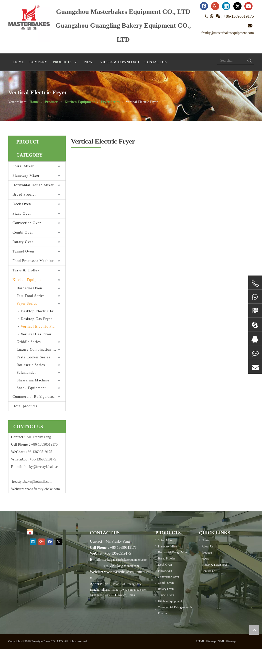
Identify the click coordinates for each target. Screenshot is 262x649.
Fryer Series (27, 303)
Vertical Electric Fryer (39, 326)
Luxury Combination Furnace (41, 349)
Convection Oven (27, 223)
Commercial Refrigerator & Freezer (39, 397)
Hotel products (25, 406)
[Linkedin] (226, 6)
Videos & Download (214, 565)
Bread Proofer (24, 194)
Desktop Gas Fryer (36, 319)
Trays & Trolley (26, 270)
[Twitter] (237, 6)
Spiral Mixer (23, 166)
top (254, 630)
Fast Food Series (31, 296)
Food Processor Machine (33, 261)
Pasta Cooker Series (33, 357)
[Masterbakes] (30, 532)
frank (27, 467)
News (205, 558)
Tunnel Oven (23, 251)
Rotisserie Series (31, 365)
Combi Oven (23, 232)
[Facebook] (204, 6)
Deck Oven (22, 204)
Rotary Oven (23, 242)
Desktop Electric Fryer (40, 311)
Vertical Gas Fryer (36, 334)
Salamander (26, 373)
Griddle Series (29, 342)
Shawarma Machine (33, 380)
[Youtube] (248, 6)
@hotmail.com (130, 566)
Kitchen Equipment (29, 280)
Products (207, 552)
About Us (207, 546)
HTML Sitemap (206, 641)
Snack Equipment (31, 388)
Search (249, 60)
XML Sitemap (227, 641)
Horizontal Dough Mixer (33, 185)
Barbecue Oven (29, 288)
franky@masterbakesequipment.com (227, 33)
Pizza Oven (22, 213)
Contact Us (208, 571)
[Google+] (215, 6)
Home (205, 540)
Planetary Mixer (26, 176)
